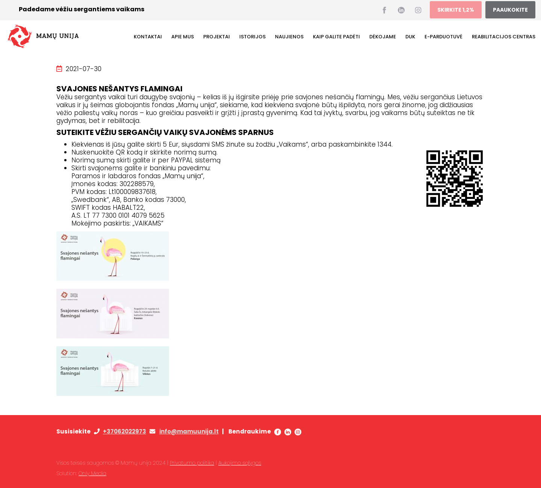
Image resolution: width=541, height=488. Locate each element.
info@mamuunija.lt (189, 431)
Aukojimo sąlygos (239, 463)
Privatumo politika (192, 463)
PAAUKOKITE (510, 10)
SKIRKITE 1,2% (455, 10)
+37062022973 (124, 431)
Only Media (92, 473)
